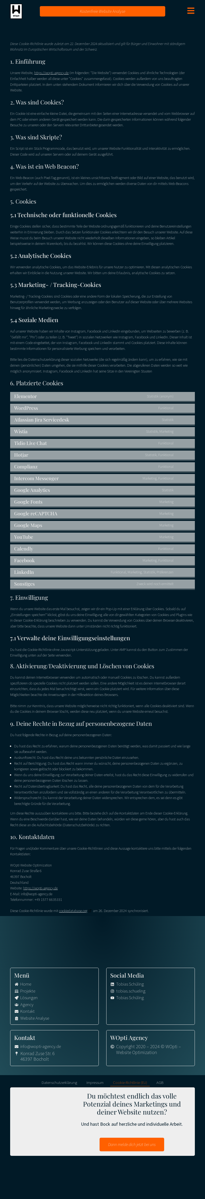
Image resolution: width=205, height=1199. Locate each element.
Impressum (95, 1084)
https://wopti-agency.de (51, 72)
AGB (159, 1084)
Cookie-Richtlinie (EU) (130, 1084)
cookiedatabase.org (73, 910)
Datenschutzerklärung (59, 1084)
